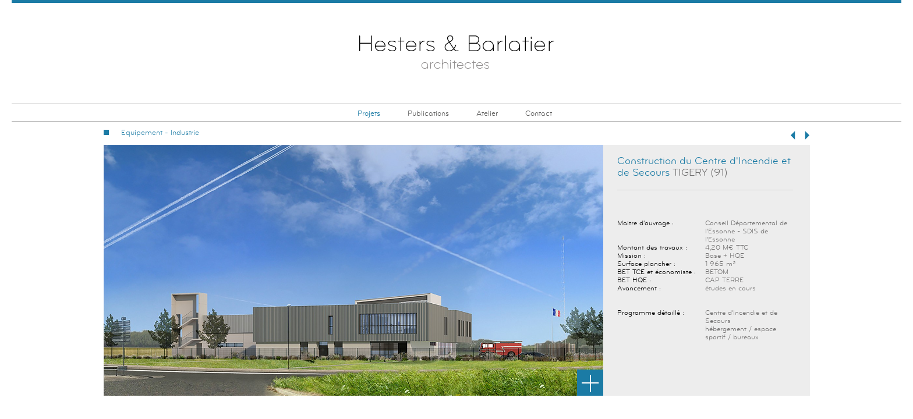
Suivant (807, 135)
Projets (369, 113)
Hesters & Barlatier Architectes (456, 54)
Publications (428, 113)
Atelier (487, 113)
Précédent (793, 135)
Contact (538, 113)
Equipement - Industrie (160, 133)
